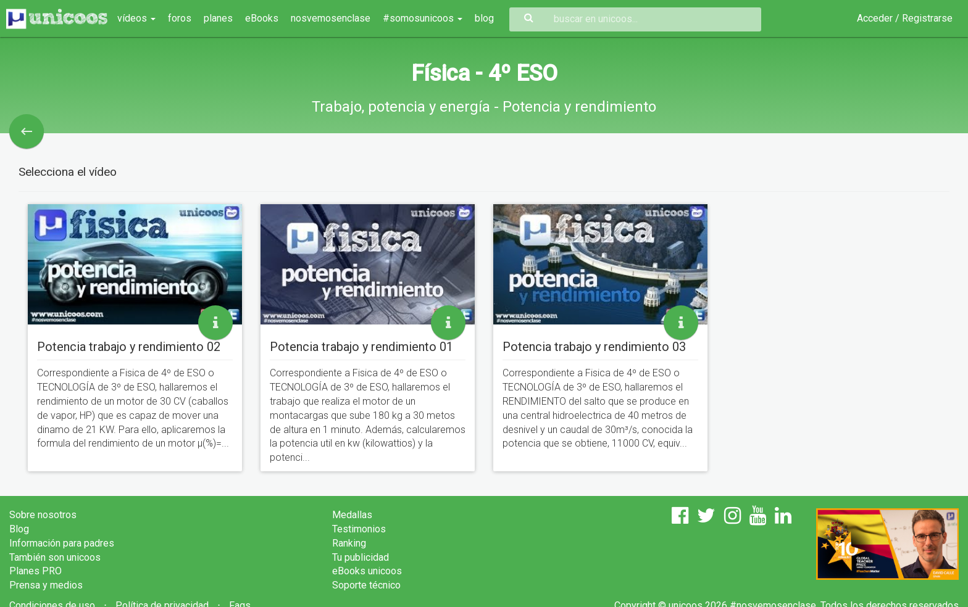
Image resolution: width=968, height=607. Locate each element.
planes (218, 18)
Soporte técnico (366, 585)
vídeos (136, 18)
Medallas (352, 515)
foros (179, 18)
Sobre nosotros (43, 515)
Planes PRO (35, 571)
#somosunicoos (422, 18)
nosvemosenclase (330, 18)
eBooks (261, 18)
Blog (19, 529)
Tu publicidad (360, 557)
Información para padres (61, 543)
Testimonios (359, 529)
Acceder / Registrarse (905, 18)
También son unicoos (55, 557)
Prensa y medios (46, 585)
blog (484, 18)
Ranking (349, 543)
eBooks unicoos (367, 571)
